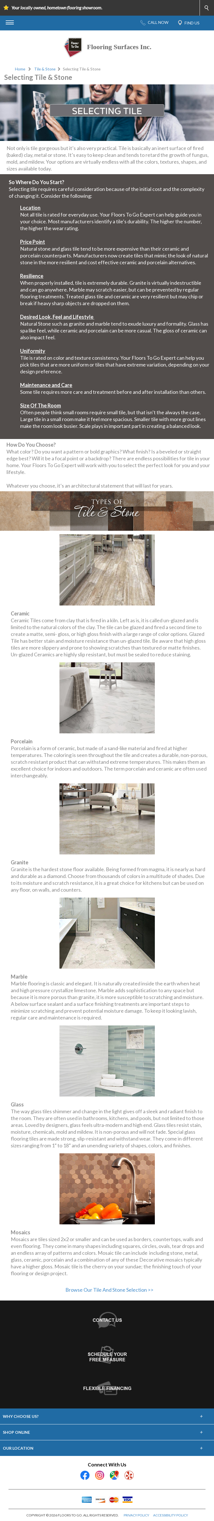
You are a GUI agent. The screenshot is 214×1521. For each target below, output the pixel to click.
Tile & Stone (44, 69)
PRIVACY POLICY (136, 1515)
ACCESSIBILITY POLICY (170, 1515)
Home (20, 69)
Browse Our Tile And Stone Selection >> (109, 1290)
